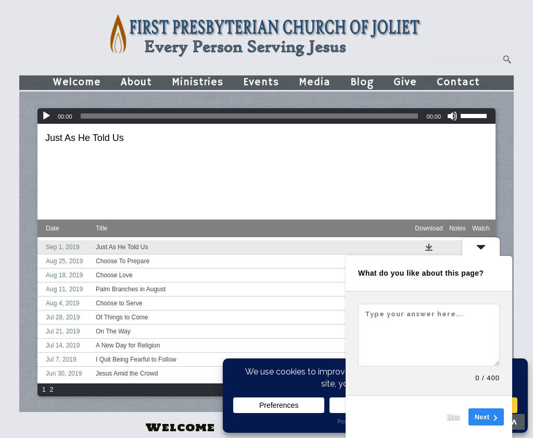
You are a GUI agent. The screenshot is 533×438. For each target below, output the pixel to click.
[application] (266, 116)
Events (261, 82)
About (136, 82)
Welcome (77, 82)
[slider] (249, 116)
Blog (362, 82)
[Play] (46, 116)
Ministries (197, 82)
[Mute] (452, 116)
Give (405, 82)
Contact (458, 82)
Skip (453, 417)
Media (315, 82)
